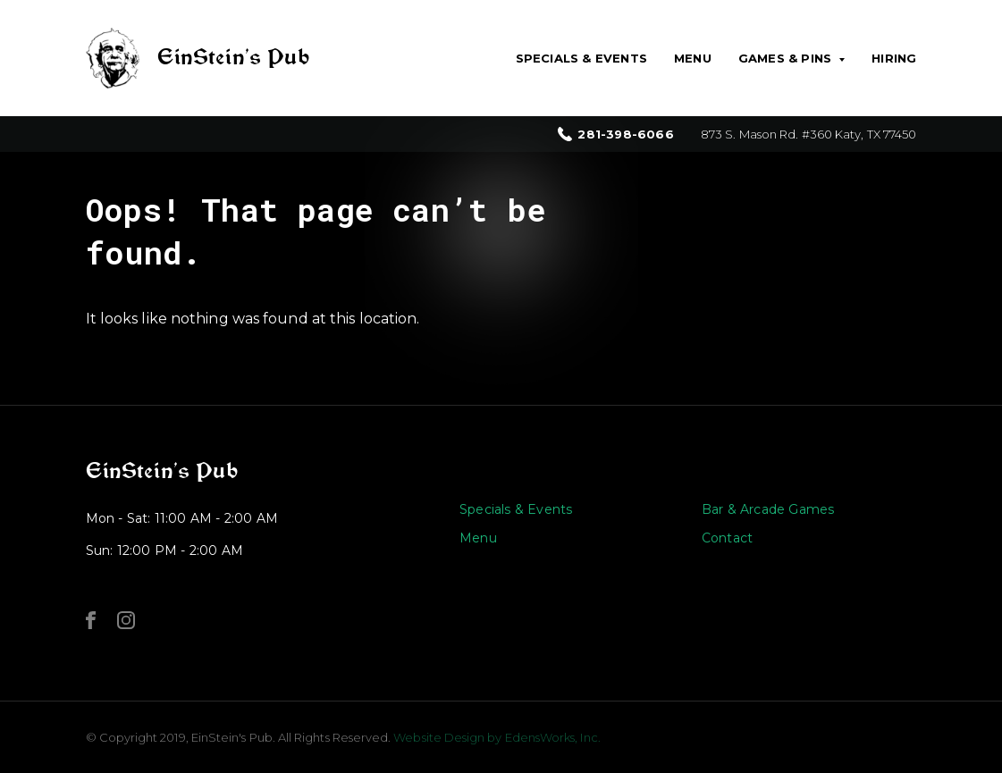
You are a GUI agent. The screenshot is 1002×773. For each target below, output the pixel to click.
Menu (693, 58)
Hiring (893, 58)
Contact (727, 538)
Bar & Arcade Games (768, 509)
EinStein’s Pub (162, 471)
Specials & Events (581, 58)
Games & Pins (784, 58)
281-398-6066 (625, 134)
